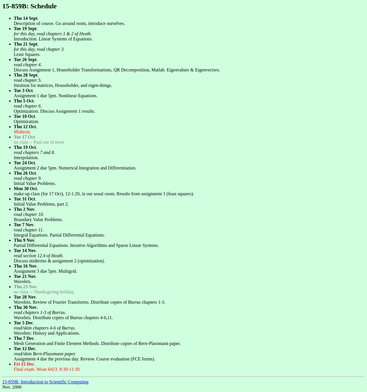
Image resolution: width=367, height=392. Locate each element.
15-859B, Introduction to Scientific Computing (45, 381)
